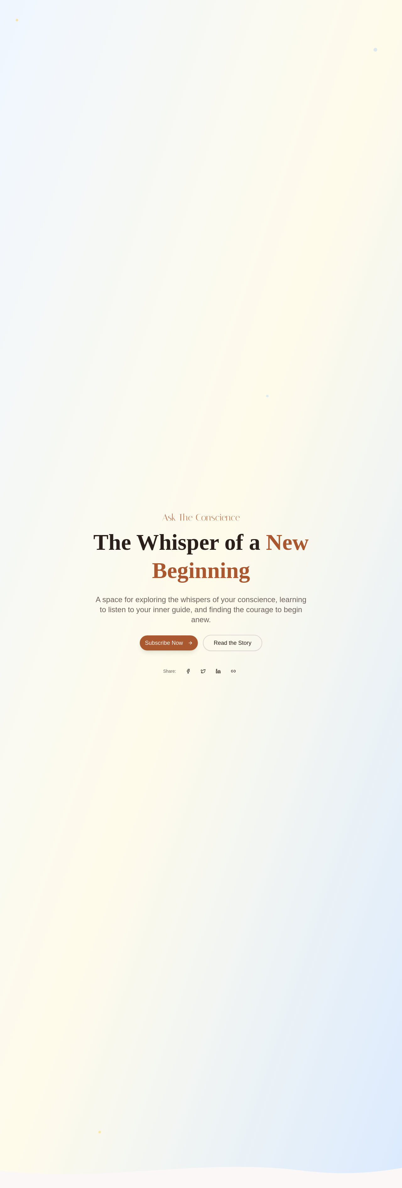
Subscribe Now (169, 643)
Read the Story (232, 643)
